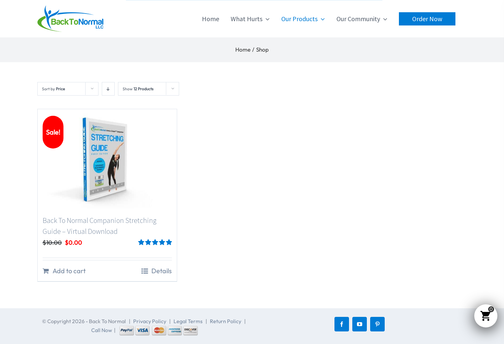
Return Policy (225, 321)
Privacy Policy (149, 321)
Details (161, 271)
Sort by (53, 88)
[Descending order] (108, 89)
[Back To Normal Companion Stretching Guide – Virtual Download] (107, 158)
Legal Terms (188, 321)
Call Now (101, 330)
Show (138, 88)
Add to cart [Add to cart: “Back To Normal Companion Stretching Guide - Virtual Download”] (69, 271)
